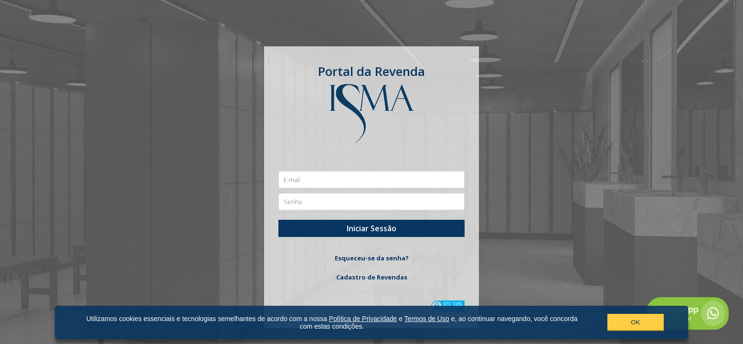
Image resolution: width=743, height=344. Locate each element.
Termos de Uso (426, 318)
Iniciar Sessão (371, 228)
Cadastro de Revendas (371, 277)
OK (635, 322)
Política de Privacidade (363, 318)
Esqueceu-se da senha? (372, 258)
